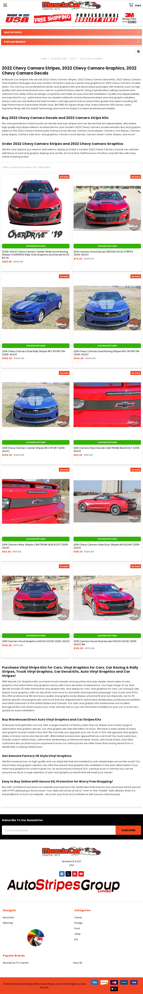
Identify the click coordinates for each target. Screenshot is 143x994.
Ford (77, 928)
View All (77, 963)
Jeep (77, 934)
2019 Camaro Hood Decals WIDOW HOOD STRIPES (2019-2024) (103, 253)
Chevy (78, 917)
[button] (138, 51)
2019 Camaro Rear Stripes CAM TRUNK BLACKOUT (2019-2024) (35, 546)
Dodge (78, 923)
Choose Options (35, 246)
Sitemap (8, 923)
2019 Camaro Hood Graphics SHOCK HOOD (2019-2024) (35, 641)
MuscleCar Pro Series (16, 963)
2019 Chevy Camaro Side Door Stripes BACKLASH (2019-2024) (107, 546)
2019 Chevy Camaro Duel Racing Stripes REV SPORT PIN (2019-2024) (106, 353)
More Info (8, 917)
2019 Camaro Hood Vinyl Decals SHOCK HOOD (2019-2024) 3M (105, 642)
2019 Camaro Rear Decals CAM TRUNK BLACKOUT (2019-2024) (107, 449)
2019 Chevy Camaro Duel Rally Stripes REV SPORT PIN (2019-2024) (33, 353)
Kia (76, 939)
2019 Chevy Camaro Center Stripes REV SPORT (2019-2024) (34, 449)
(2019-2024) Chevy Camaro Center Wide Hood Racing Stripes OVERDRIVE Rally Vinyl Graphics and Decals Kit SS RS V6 (35, 255)
